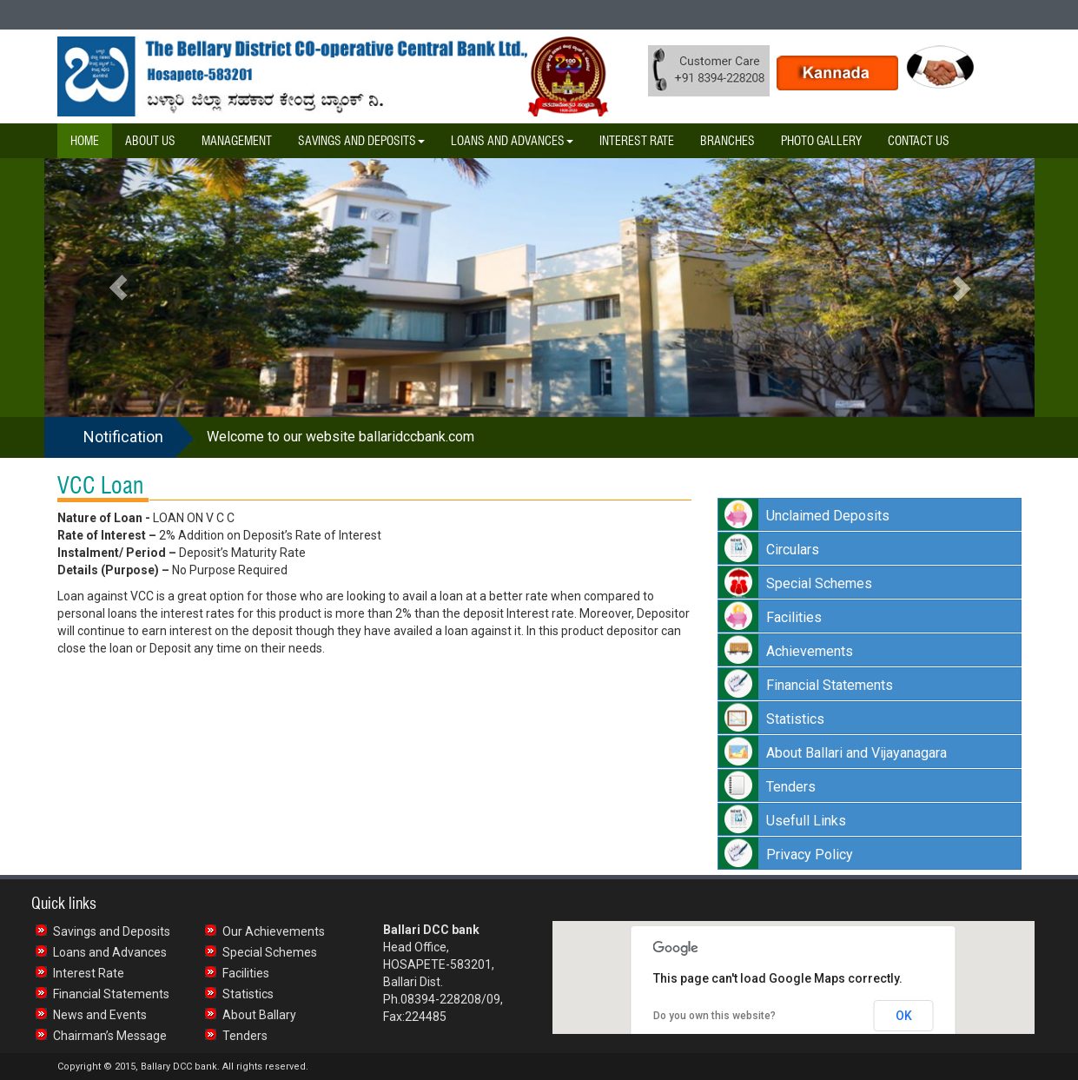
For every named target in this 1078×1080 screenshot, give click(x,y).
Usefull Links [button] (806, 820)
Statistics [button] (795, 719)
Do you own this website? (714, 1016)
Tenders (245, 1036)
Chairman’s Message (110, 1036)
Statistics (248, 994)
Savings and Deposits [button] (361, 141)
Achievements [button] (809, 651)
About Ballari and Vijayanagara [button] (856, 753)
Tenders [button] (791, 787)
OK (904, 1016)
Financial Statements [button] (829, 685)
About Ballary (259, 1015)
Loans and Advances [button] (512, 141)
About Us (150, 141)
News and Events (100, 1015)
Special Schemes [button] (819, 583)
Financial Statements (111, 994)
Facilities (245, 973)
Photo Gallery (821, 141)
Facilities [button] (794, 617)
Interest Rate (636, 141)
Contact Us (918, 141)
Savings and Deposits (111, 931)
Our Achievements (273, 931)
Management (237, 141)
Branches (727, 141)
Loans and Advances (110, 952)
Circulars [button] (792, 549)
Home (84, 141)
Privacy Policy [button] (809, 854)
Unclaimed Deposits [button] (828, 515)
